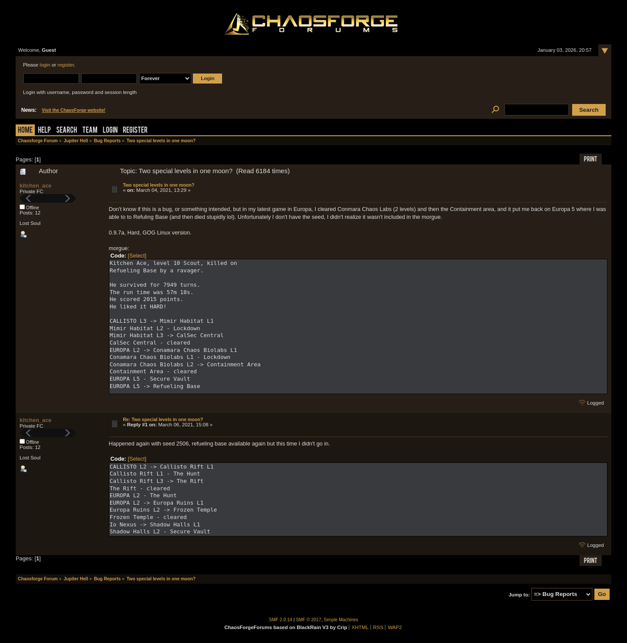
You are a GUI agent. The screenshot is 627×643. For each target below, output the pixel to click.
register (65, 64)
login (45, 64)
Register (135, 130)
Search (66, 130)
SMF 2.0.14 (281, 619)
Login (110, 130)
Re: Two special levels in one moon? (163, 419)
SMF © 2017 (308, 619)
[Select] (137, 255)
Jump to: (519, 594)
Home (25, 130)
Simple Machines (341, 619)
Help (44, 130)
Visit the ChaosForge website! (73, 110)
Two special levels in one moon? (158, 185)
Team (90, 130)
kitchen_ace (35, 185)
